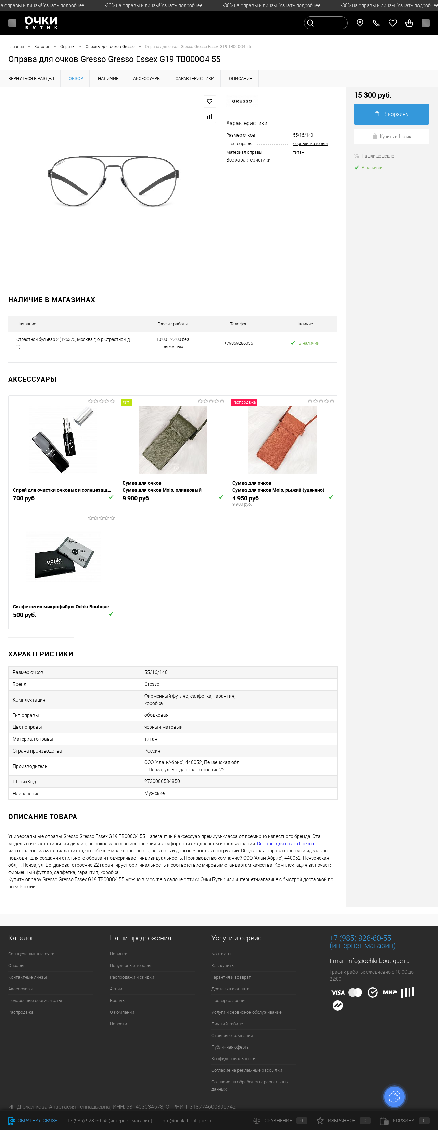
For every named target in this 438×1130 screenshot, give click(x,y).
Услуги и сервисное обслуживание (246, 1012)
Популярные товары (130, 965)
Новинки (118, 953)
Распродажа (21, 1012)
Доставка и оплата (230, 988)
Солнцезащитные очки (31, 953)
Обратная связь (33, 1120)
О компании (122, 1012)
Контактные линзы (27, 977)
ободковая (156, 715)
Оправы (16, 965)
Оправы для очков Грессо (285, 843)
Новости (118, 1023)
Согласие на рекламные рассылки (246, 1070)
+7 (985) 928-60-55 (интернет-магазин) (109, 1120)
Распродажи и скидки (132, 977)
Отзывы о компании (232, 1035)
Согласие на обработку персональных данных (249, 1085)
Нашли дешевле (374, 155)
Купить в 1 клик (391, 136)
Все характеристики (248, 160)
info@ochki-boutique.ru (378, 960)
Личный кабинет (228, 1023)
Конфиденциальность (233, 1058)
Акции (116, 988)
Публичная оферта (230, 1047)
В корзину (392, 114)
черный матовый (310, 143)
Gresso (151, 684)
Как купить (222, 965)
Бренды (118, 1000)
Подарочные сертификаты (35, 1000)
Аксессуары (20, 988)
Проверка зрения (229, 1000)
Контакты (221, 953)
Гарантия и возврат (231, 977)
